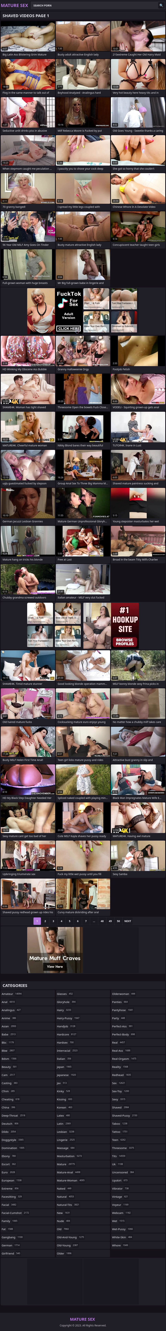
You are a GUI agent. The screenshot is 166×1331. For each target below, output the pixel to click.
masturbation (70, 1156)
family (10, 1221)
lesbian (66, 1131)
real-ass (121, 1050)
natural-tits (68, 1204)
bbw (9, 1050)
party (119, 1018)
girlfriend (11, 1253)
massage (66, 1148)
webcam (121, 1213)
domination (13, 1148)
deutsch (10, 1123)
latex (64, 1115)
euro (9, 1172)
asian (9, 1026)
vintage (120, 1196)
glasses (65, 994)
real (119, 1042)
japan (64, 1067)
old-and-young (71, 1237)
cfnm (9, 1091)
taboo (120, 1123)
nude (64, 1221)
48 (102, 921)
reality (120, 1067)
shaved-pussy (125, 1115)
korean (65, 1107)
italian (64, 1058)
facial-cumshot (16, 1213)
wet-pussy (123, 1229)
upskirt (120, 1180)
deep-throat (14, 1115)
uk (118, 1164)
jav (62, 1083)
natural (66, 1196)
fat (8, 1229)
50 (118, 921)
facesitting (12, 1196)
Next (127, 921)
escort (9, 1164)
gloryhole (67, 1002)
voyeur (120, 1204)
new (64, 1213)
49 (110, 921)
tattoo (120, 1131)
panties (120, 1002)
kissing (65, 1099)
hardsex (65, 1042)
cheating (11, 1099)
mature (66, 1164)
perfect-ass (122, 1026)
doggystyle (13, 1140)
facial (9, 1204)
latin (64, 1123)
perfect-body (124, 1034)
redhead (122, 1075)
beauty (10, 1067)
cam (9, 1075)
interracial (67, 1050)
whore (120, 1245)
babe (9, 1034)
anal (9, 1002)
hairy (64, 1010)
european (12, 1180)
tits (119, 1156)
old (63, 1229)
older (64, 1253)
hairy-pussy (68, 1018)
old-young (68, 1245)
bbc (8, 1042)
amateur (12, 994)
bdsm (9, 1058)
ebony (9, 1156)
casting (10, 1083)
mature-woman (71, 1180)
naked (64, 1188)
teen (119, 1140)
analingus (11, 1010)
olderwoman (124, 994)
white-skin (122, 1237)
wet (118, 1221)
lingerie (66, 1140)
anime (9, 1018)
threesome (123, 1148)
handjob (66, 1026)
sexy (119, 1099)
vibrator (121, 1188)
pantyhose (123, 1010)
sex (119, 1083)
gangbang (12, 1237)
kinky (64, 1091)
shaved (121, 1107)
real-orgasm (124, 1058)
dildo (9, 1131)
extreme (10, 1188)
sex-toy (121, 1091)
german (11, 1245)
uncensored (123, 1172)
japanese (67, 1075)
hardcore (67, 1034)
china (9, 1107)
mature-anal (69, 1172)
